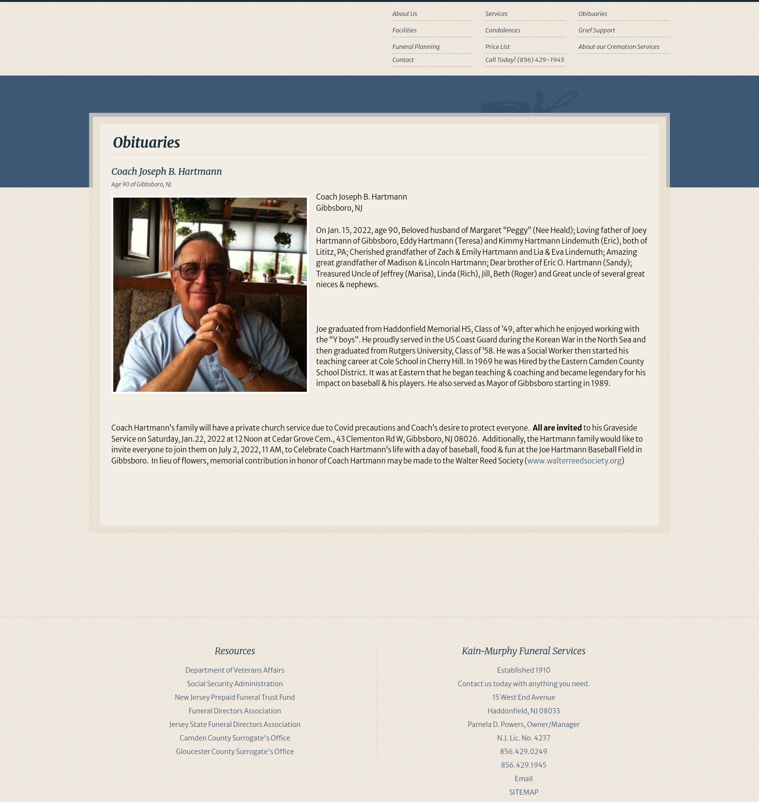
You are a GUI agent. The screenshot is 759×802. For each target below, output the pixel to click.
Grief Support (596, 30)
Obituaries (592, 14)
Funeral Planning (416, 47)
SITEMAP (523, 792)
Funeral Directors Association (235, 711)
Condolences (503, 30)
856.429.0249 (523, 751)
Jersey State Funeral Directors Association (235, 724)
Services (497, 14)
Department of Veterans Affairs (235, 670)
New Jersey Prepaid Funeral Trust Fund (235, 697)
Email (524, 778)
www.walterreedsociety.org (575, 460)
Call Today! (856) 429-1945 (525, 60)
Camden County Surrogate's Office (235, 738)
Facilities (405, 30)
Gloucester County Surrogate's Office (235, 751)
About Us (405, 14)
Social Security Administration (235, 683)
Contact (403, 60)
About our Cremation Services (619, 47)
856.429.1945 (523, 765)
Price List (498, 47)
